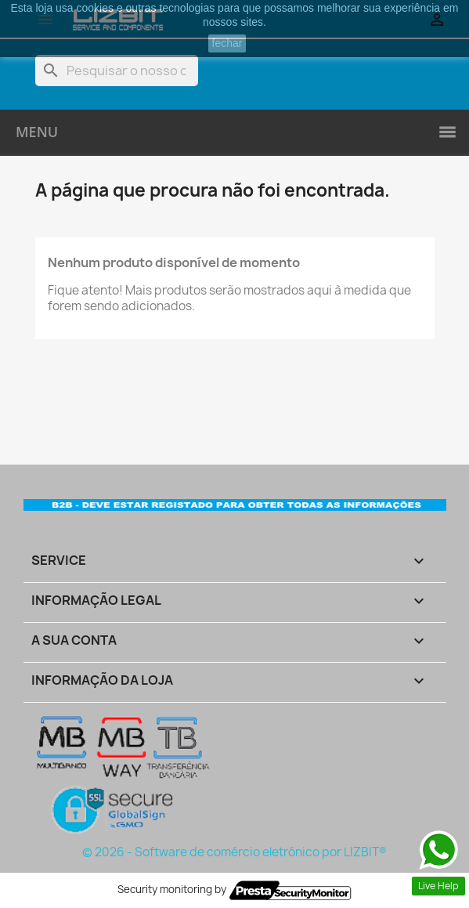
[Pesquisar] (116, 70)
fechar (227, 43)
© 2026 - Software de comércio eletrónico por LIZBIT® (234, 852)
